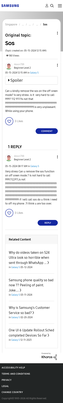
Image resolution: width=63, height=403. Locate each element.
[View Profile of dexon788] (19, 64)
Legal (5, 386)
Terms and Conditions (16, 373)
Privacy (6, 380)
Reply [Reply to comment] (48, 222)
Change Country (12, 392)
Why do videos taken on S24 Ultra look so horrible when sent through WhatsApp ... (29, 258)
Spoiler (16, 80)
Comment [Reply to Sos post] (46, 131)
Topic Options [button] (52, 33)
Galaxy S (34, 72)
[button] (52, 65)
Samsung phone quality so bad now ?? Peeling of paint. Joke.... (31, 285)
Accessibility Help (13, 367)
